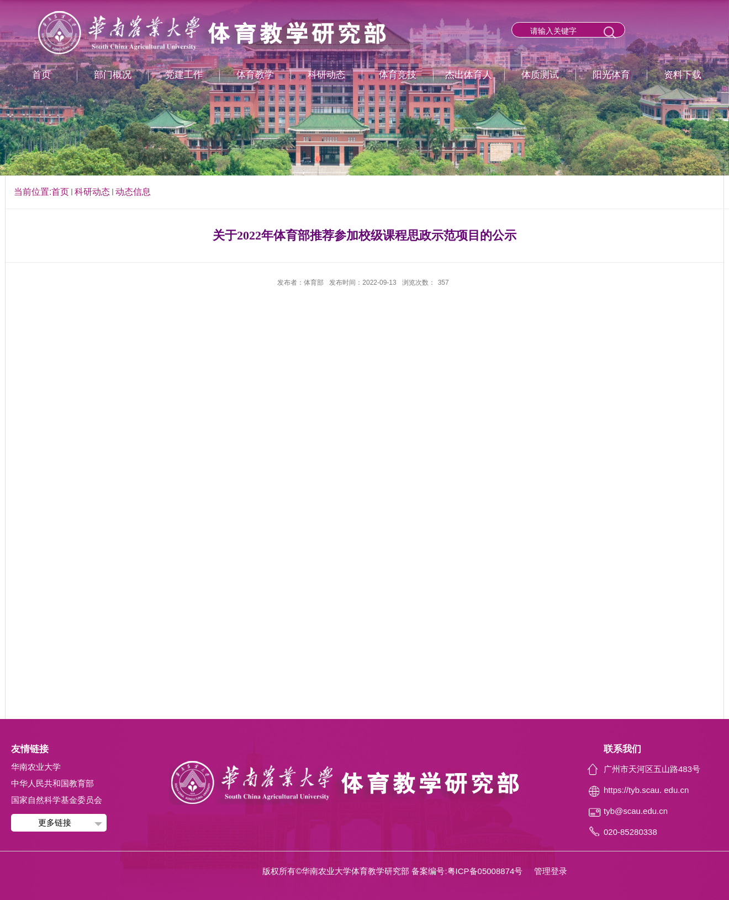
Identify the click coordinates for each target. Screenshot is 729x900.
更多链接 (54, 822)
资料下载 (682, 75)
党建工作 (184, 75)
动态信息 (133, 191)
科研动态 (326, 75)
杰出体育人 (468, 75)
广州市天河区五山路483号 (652, 769)
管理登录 (550, 871)
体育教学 (255, 75)
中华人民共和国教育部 (52, 783)
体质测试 (540, 75)
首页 (41, 75)
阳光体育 (611, 75)
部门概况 (112, 75)
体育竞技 (397, 75)
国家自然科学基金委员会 (56, 800)
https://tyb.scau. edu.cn (646, 790)
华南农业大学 (36, 766)
